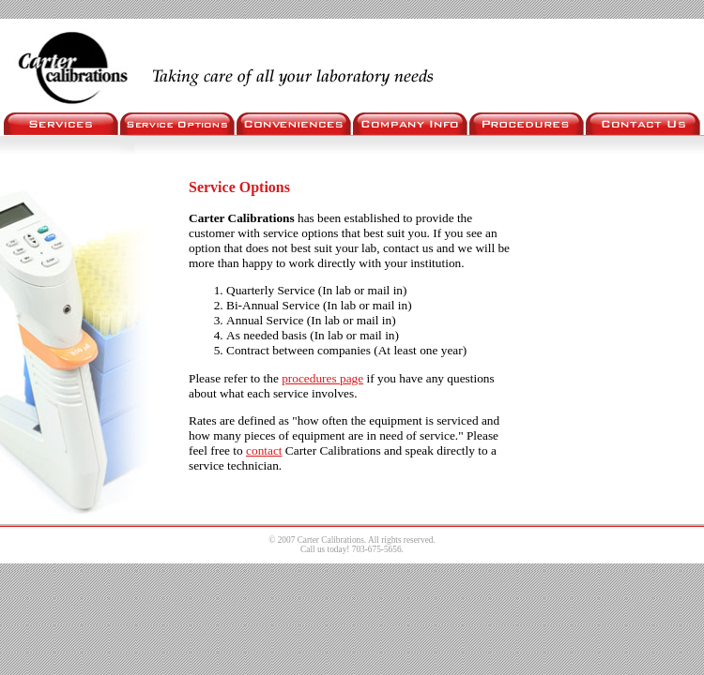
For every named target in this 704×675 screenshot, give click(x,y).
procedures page (322, 378)
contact (264, 450)
